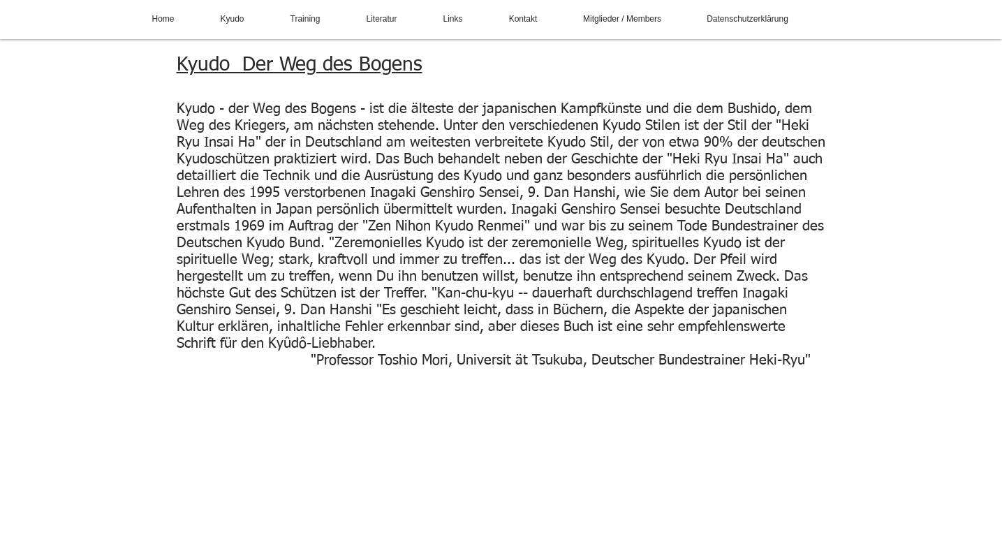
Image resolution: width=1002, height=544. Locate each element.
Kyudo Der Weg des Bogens (299, 65)
